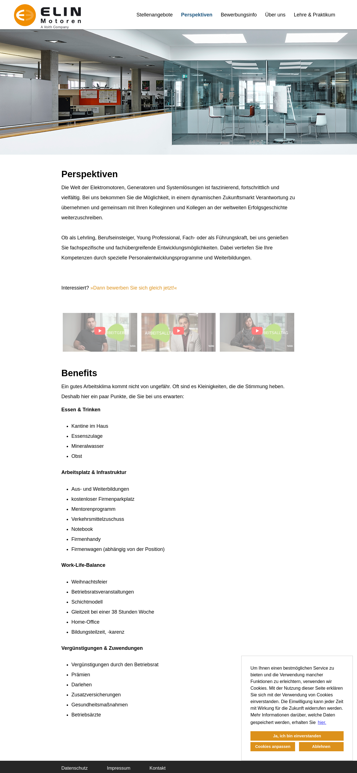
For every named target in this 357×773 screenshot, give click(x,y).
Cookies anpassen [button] (272, 746)
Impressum (118, 768)
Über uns (275, 15)
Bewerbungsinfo (239, 15)
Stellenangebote (154, 15)
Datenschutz (74, 768)
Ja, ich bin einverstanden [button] (297, 736)
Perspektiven (196, 15)
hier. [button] (322, 722)
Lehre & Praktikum (314, 15)
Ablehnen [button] (321, 746)
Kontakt (157, 768)
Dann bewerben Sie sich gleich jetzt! (133, 288)
